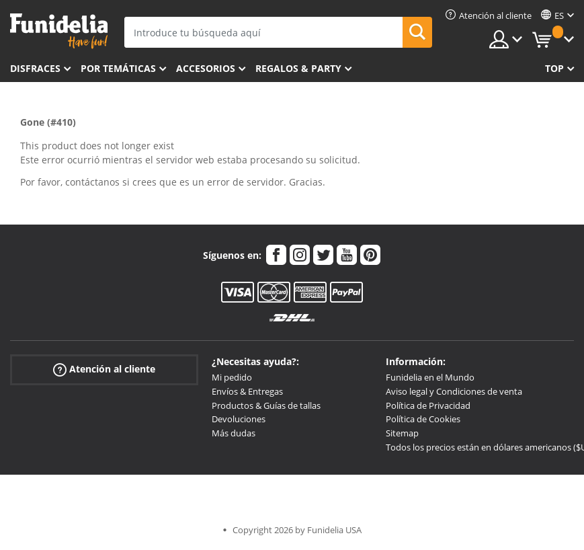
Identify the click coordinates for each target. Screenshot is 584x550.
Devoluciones (238, 419)
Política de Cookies (423, 419)
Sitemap (402, 433)
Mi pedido (232, 377)
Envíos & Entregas (247, 391)
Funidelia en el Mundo (430, 377)
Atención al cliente (104, 369)
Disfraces (35, 68)
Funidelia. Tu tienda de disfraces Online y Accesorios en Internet (59, 31)
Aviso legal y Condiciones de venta (454, 391)
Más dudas (233, 433)
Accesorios (205, 68)
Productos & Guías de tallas (266, 405)
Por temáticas (118, 68)
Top (554, 68)
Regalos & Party (298, 68)
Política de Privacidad (428, 405)
